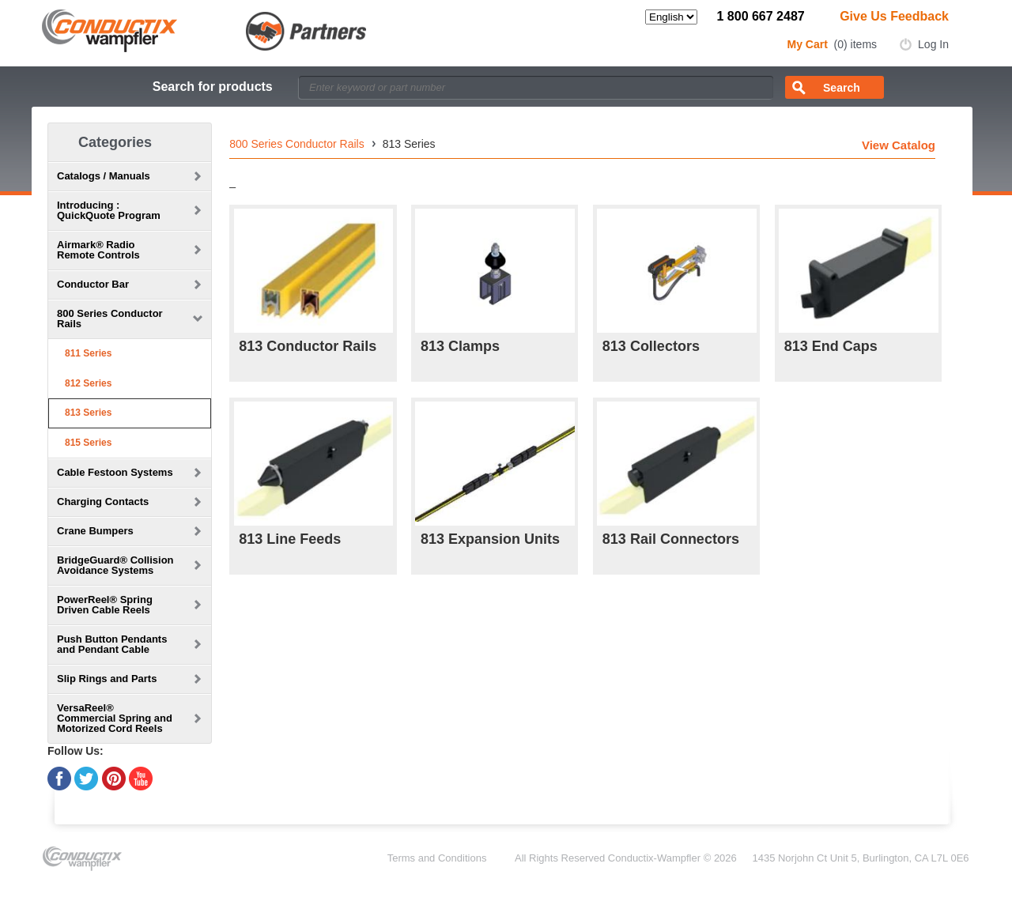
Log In (933, 44)
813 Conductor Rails (307, 346)
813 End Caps (831, 346)
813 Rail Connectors (670, 539)
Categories (115, 142)
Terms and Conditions (437, 858)
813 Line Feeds (290, 539)
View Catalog (898, 145)
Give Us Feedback (894, 16)
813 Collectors (651, 346)
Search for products (213, 86)
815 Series (88, 442)
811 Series (88, 353)
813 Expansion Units (490, 539)
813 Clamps (460, 346)
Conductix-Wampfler (654, 858)
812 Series (88, 383)
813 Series (88, 412)
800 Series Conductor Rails (296, 144)
